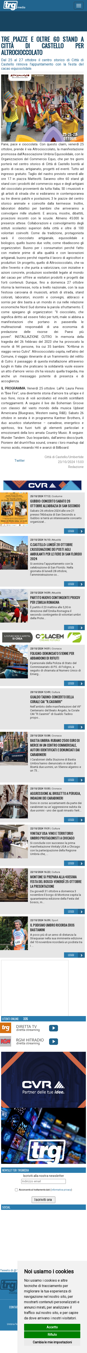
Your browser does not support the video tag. (34, 988)
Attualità (56, 539)
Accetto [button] (52, 1327)
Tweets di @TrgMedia (14, 1270)
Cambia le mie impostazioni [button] (52, 1342)
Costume (57, 496)
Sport (55, 920)
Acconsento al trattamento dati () (45, 1190)
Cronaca (57, 648)
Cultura (56, 692)
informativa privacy (61, 1190)
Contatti (14, 1307)
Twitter (19, 461)
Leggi (76, 531)
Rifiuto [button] (52, 1334)
